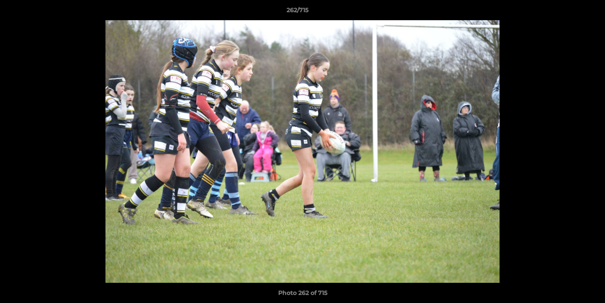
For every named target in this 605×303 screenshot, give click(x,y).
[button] (570, 12)
